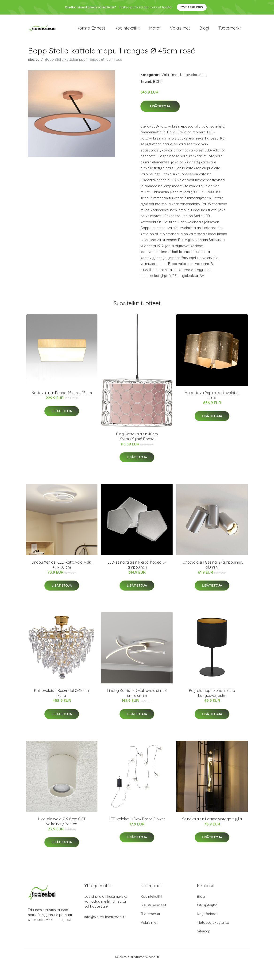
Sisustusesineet (153, 905)
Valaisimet (180, 28)
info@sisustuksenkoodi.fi (104, 917)
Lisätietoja (160, 106)
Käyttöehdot (207, 914)
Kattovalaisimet (193, 74)
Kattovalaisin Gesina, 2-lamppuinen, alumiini (212, 564)
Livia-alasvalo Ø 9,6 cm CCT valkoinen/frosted (61, 821)
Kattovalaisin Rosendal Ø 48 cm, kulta (61, 693)
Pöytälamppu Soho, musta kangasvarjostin (212, 693)
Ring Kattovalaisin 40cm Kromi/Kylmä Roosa (137, 436)
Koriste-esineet (91, 28)
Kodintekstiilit (127, 28)
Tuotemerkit (230, 28)
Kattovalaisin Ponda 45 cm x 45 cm (62, 392)
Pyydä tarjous (192, 7)
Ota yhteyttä (207, 905)
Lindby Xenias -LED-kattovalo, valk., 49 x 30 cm (61, 564)
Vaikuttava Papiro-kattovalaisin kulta (212, 395)
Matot (155, 28)
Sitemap (203, 931)
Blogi (204, 28)
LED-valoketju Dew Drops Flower (137, 819)
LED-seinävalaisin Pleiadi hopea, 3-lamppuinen (137, 564)
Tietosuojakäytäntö (213, 922)
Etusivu (33, 59)
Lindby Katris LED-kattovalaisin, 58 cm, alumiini (137, 693)
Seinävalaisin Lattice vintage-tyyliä (212, 819)
